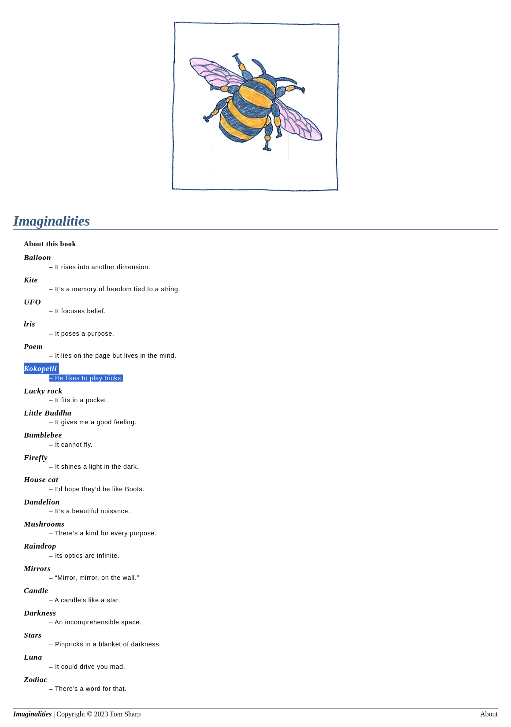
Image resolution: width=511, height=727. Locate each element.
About (489, 714)
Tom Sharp (125, 714)
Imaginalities (32, 714)
